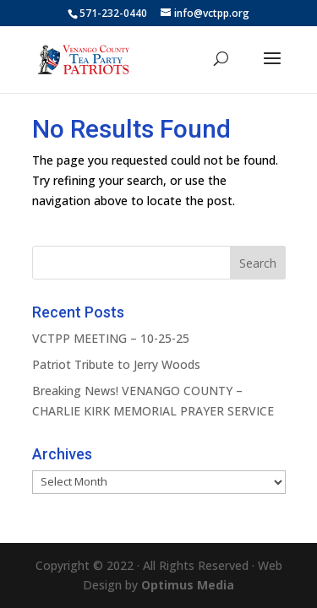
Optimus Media (187, 585)
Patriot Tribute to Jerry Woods (116, 364)
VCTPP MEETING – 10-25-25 (110, 338)
